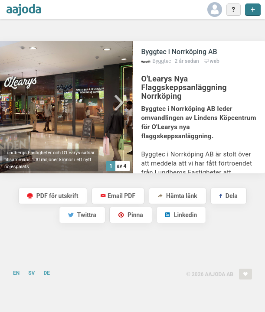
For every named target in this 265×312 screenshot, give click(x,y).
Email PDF (118, 195)
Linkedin (181, 214)
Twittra (82, 214)
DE (46, 273)
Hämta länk (177, 195)
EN (16, 273)
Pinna (130, 214)
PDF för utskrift (52, 195)
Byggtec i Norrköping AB (179, 52)
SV (31, 273)
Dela (228, 195)
